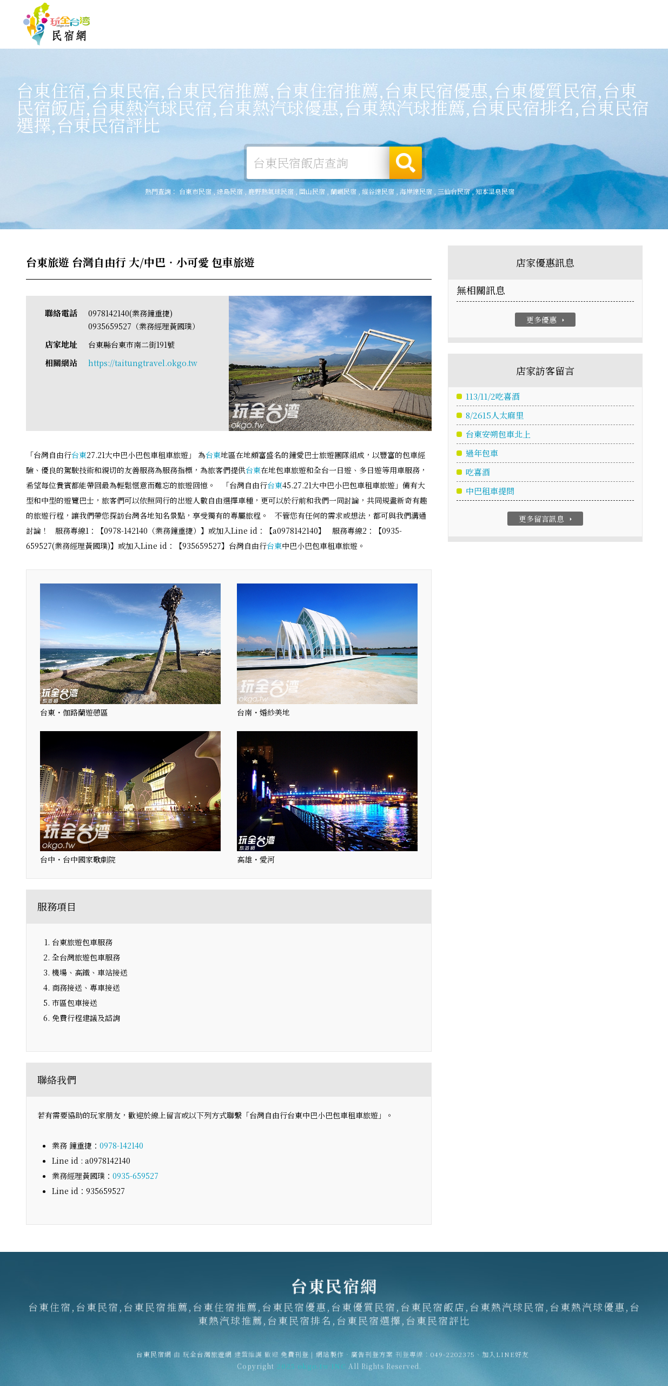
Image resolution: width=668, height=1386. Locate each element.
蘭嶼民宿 (343, 191)
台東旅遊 (303, 35)
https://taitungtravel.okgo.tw (142, 363)
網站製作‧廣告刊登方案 (540, 12)
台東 (79, 455)
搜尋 (405, 163)
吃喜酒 (478, 473)
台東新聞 (452, 38)
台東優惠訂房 (612, 35)
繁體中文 (615, 11)
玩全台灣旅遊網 (434, 12)
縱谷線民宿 (378, 191)
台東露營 (253, 33)
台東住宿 (203, 33)
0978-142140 (121, 1145)
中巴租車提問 (490, 492)
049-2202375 (453, 1359)
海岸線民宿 (416, 191)
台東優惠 (402, 37)
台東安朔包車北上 (498, 435)
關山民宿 (312, 191)
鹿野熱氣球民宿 (271, 191)
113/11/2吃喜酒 (493, 397)
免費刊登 (480, 12)
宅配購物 (552, 43)
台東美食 (353, 35)
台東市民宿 (195, 191)
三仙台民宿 (454, 191)
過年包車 (482, 454)
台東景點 (502, 41)
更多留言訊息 (546, 519)
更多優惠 (546, 320)
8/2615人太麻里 (495, 416)
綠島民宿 (230, 191)
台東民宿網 (57, 24)
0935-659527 (135, 1176)
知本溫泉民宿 (494, 191)
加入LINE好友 (505, 1359)
